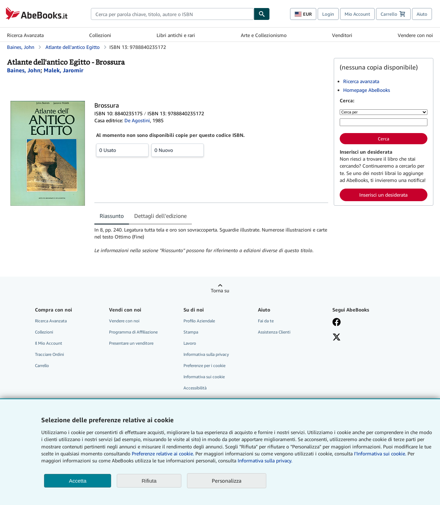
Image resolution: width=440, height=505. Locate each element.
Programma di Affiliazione (133, 332)
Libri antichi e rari (176, 35)
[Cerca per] (383, 112)
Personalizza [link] (226, 480)
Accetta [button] (77, 481)
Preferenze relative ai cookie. (163, 453)
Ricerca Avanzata (25, 35)
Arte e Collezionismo (264, 35)
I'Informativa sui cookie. (380, 453)
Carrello (42, 365)
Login (328, 14)
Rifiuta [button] (149, 481)
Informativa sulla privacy (206, 354)
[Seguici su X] (364, 337)
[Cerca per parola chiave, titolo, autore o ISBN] (383, 122)
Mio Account (357, 14)
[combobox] (172, 14)
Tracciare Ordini (49, 354)
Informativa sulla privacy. (265, 460)
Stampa (190, 332)
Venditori (342, 35)
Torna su (220, 290)
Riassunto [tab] (112, 215)
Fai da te (266, 320)
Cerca (383, 138)
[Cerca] (261, 14)
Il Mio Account (48, 343)
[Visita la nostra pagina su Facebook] (364, 322)
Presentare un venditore (131, 343)
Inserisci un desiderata (383, 195)
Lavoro (189, 343)
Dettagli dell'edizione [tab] (160, 215)
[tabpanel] (211, 240)
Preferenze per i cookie (204, 365)
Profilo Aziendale (199, 320)
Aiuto (422, 14)
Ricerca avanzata (361, 81)
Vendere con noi (415, 35)
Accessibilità (195, 387)
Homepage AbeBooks (366, 90)
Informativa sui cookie (204, 376)
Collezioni (100, 35)
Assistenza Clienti (274, 332)
